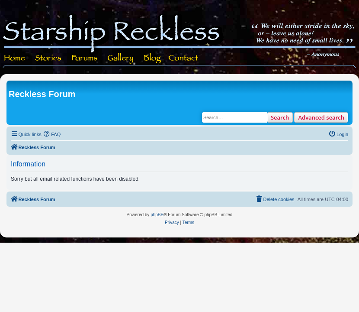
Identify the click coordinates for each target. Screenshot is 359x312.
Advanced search (321, 117)
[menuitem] (52, 134)
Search (280, 117)
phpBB (157, 214)
